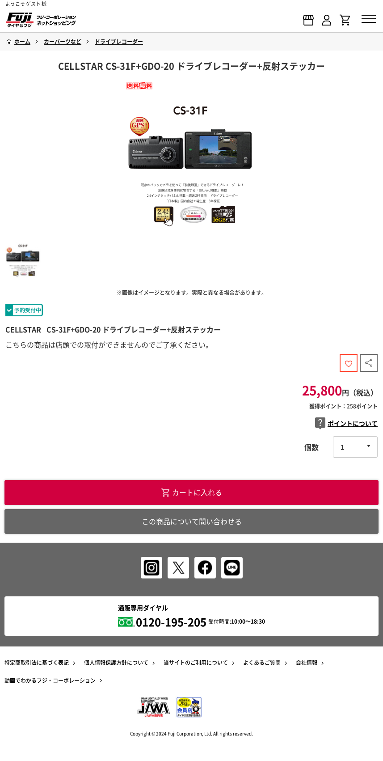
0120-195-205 (171, 622)
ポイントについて (346, 423)
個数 (311, 447)
